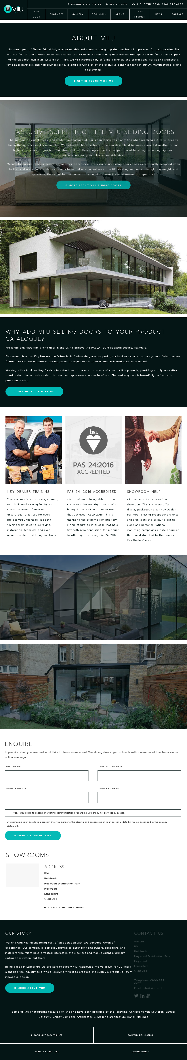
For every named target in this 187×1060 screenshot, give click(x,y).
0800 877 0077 (172, 4)
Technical (99, 14)
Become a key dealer (86, 4)
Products (57, 14)
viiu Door (36, 14)
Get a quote (118, 4)
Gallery (77, 14)
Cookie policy (140, 1051)
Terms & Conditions (47, 1051)
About (119, 14)
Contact (177, 14)
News (158, 14)
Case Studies (139, 14)
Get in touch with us (95, 81)
